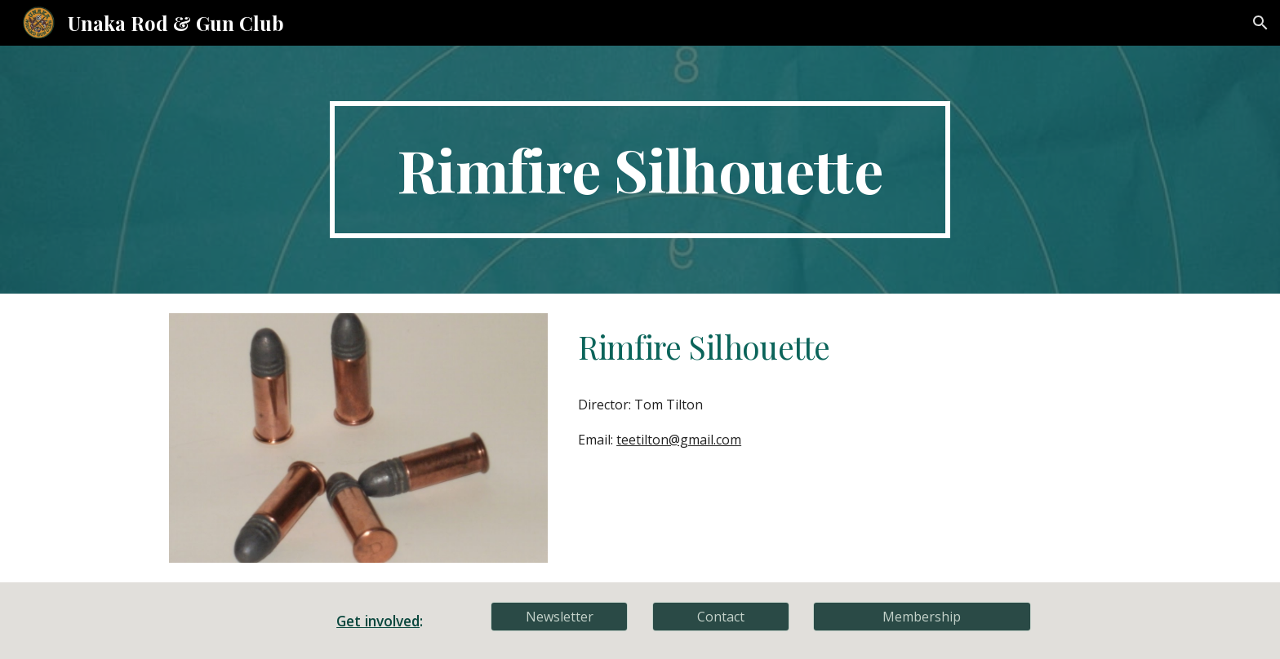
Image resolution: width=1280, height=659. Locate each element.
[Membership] (921, 617)
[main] (640, 169)
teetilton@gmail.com (678, 440)
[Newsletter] (559, 617)
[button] (1260, 22)
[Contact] (721, 617)
